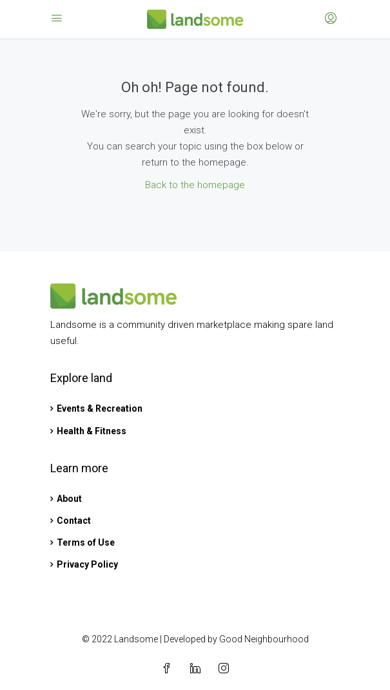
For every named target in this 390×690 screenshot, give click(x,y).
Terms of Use (86, 542)
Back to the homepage (195, 185)
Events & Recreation (99, 408)
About (69, 499)
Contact (74, 520)
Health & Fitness (91, 431)
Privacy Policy (87, 564)
